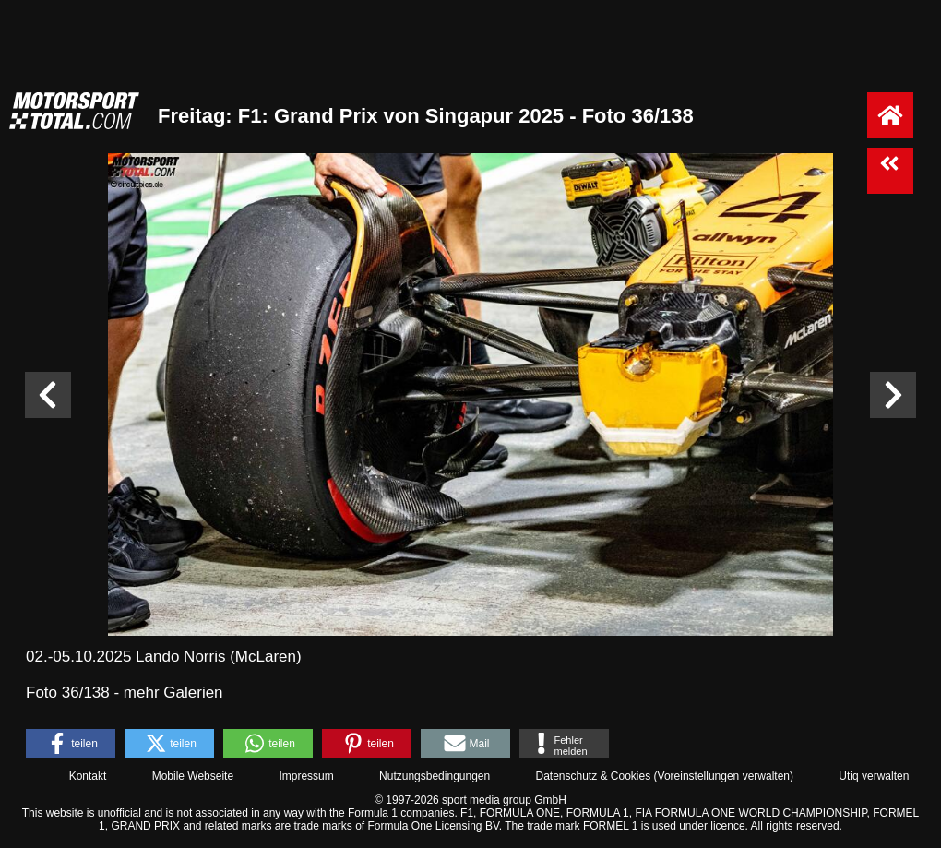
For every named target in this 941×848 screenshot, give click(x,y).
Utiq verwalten (874, 776)
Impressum (306, 776)
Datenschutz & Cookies (592, 776)
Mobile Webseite (193, 776)
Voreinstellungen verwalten (724, 776)
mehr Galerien (173, 692)
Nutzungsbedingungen (434, 776)
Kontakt (88, 776)
